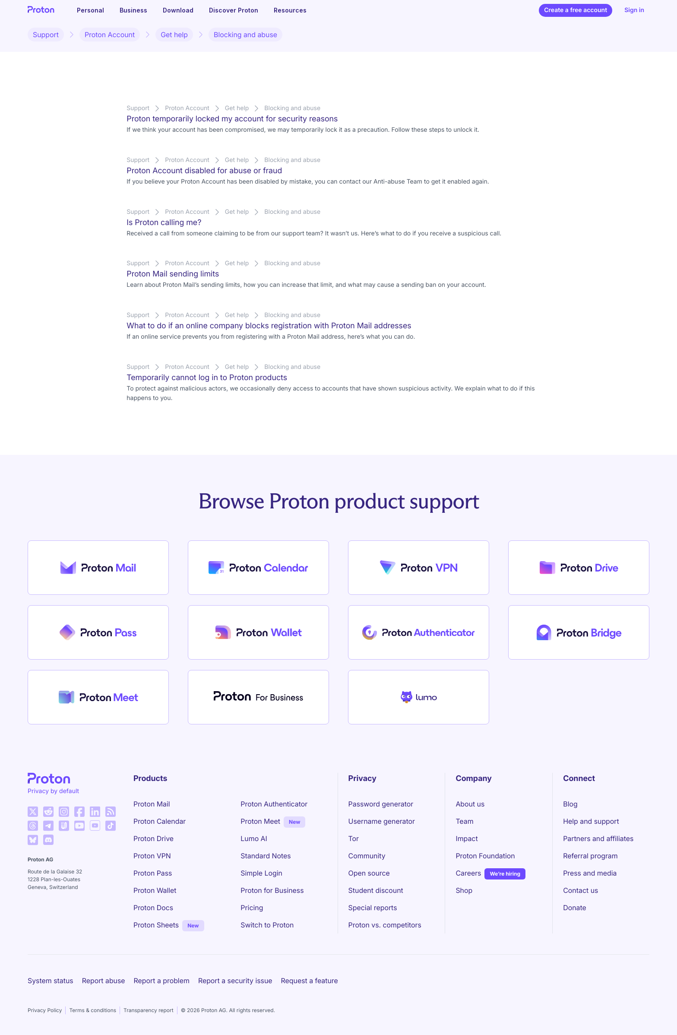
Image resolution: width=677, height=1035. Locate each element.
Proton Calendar (159, 821)
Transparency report (148, 1010)
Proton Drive (153, 838)
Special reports (372, 907)
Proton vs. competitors (384, 925)
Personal (90, 10)
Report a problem (162, 980)
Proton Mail (151, 804)
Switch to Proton (267, 925)
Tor (353, 838)
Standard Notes (265, 855)
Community (367, 855)
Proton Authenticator (273, 804)
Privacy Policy (45, 1010)
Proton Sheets (156, 925)
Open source (369, 873)
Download (178, 10)
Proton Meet (260, 821)
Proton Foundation (485, 855)
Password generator (381, 804)
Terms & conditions (92, 1010)
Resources (290, 10)
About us (470, 804)
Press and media (590, 873)
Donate (574, 907)
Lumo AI (253, 838)
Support (46, 34)
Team (464, 821)
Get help (174, 34)
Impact (467, 838)
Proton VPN (152, 855)
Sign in (634, 10)
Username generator (381, 821)
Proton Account (110, 34)
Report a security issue (235, 980)
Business (133, 10)
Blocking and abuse (245, 34)
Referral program (590, 855)
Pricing (251, 907)
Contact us (580, 890)
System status (50, 980)
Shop (464, 890)
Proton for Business (272, 890)
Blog (570, 804)
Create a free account (575, 10)
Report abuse (103, 980)
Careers (468, 873)
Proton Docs (153, 907)
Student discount (375, 890)
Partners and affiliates (598, 838)
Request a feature (309, 980)
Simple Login (261, 873)
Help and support (591, 821)
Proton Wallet (155, 890)
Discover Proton (233, 10)
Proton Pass (152, 873)
